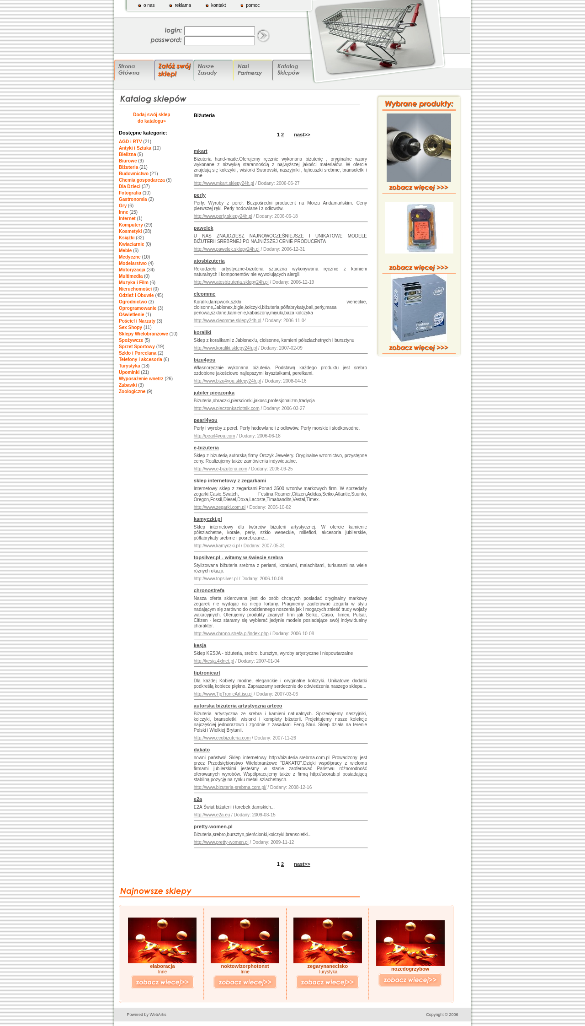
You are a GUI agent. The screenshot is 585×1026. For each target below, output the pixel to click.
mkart (200, 151)
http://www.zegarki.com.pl (219, 507)
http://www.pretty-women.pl (221, 842)
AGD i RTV (130, 141)
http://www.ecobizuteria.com (222, 737)
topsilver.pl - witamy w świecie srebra (238, 557)
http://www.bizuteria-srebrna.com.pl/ (230, 787)
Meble (125, 250)
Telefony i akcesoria (140, 359)
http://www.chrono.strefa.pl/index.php (231, 633)
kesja (200, 645)
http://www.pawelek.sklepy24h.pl (227, 249)
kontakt (218, 5)
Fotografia (130, 192)
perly (200, 195)
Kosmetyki (130, 231)
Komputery (131, 224)
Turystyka (129, 365)
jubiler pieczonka (214, 392)
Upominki (129, 372)
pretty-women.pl (213, 826)
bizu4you (205, 359)
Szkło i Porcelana (137, 353)
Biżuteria (128, 167)
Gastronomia (133, 199)
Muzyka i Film (134, 282)
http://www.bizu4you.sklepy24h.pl (227, 380)
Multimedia (131, 276)
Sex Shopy (130, 327)
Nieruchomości (135, 289)
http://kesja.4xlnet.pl (214, 661)
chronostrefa (209, 590)
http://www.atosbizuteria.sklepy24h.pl (231, 282)
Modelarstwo (133, 263)
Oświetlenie (131, 314)
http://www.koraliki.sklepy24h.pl (225, 348)
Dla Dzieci (129, 186)
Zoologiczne (132, 391)
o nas (149, 5)
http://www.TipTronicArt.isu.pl (223, 694)
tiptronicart (207, 672)
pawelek (203, 228)
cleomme (205, 294)
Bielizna (127, 154)
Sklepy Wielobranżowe (143, 333)
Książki (126, 237)
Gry (123, 205)
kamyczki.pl (208, 519)
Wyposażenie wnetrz (141, 378)
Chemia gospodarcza (142, 180)
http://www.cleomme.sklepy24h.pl (227, 320)
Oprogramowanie (137, 308)
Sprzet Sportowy (137, 346)
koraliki (203, 332)
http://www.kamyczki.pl (217, 545)
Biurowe (128, 160)
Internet (127, 218)
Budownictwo (134, 173)
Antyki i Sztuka (135, 148)
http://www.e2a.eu (212, 814)
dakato (202, 749)
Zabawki (128, 385)
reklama (183, 5)
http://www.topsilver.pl (216, 578)
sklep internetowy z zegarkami (230, 480)
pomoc (253, 5)
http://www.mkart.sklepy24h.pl (224, 183)
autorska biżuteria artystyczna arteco (238, 705)
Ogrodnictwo (133, 301)
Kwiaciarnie (131, 244)
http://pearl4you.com (214, 435)
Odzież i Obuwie (136, 295)
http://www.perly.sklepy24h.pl (223, 216)
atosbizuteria (209, 261)
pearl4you (206, 420)
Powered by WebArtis (146, 1014)
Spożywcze (131, 340)
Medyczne (130, 256)
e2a (198, 799)
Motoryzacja (132, 269)
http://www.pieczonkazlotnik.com (227, 408)
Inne (123, 212)
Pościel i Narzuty (137, 321)
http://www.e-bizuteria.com (220, 468)
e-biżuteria (206, 447)
